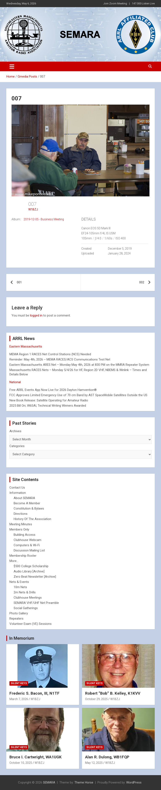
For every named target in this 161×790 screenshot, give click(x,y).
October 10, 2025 (20, 762)
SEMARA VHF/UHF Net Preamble (36, 603)
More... (13, 561)
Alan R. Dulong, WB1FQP (107, 757)
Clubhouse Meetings (28, 597)
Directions (20, 514)
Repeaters (16, 618)
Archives (15, 431)
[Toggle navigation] (11, 66)
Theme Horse (83, 782)
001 (19, 282)
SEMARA (49, 782)
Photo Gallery (18, 613)
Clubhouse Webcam (27, 540)
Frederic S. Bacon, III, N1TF (34, 693)
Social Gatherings (26, 608)
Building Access (24, 535)
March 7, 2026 (18, 699)
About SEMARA (24, 498)
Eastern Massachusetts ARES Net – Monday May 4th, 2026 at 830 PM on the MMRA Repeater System (79, 365)
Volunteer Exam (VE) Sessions (30, 624)
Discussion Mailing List (29, 550)
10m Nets (20, 587)
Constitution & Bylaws (29, 508)
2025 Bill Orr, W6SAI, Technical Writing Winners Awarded (47, 405)
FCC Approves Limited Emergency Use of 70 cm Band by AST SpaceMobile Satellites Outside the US (78, 395)
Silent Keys (19, 683)
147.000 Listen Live (143, 3)
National (15, 382)
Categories (17, 446)
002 (141, 282)
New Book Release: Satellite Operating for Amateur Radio (48, 400)
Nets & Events (19, 582)
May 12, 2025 (94, 762)
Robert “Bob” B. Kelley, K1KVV (112, 693)
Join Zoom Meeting (115, 3)
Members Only (19, 529)
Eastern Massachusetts (25, 346)
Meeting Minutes (20, 524)
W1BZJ (33, 209)
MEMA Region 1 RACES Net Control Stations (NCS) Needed (50, 354)
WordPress (134, 782)
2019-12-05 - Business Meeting (43, 219)
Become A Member (27, 503)
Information (17, 493)
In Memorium (21, 638)
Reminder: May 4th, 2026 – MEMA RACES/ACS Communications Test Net (59, 359)
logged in (36, 315)
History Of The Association (32, 519)
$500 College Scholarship (31, 566)
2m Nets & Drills (25, 592)
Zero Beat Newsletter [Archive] (35, 577)
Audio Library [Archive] (29, 571)
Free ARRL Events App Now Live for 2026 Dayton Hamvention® (53, 390)
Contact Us (17, 487)
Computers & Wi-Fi (27, 545)
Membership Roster (22, 556)
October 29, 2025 (96, 699)
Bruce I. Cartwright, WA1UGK (35, 757)
